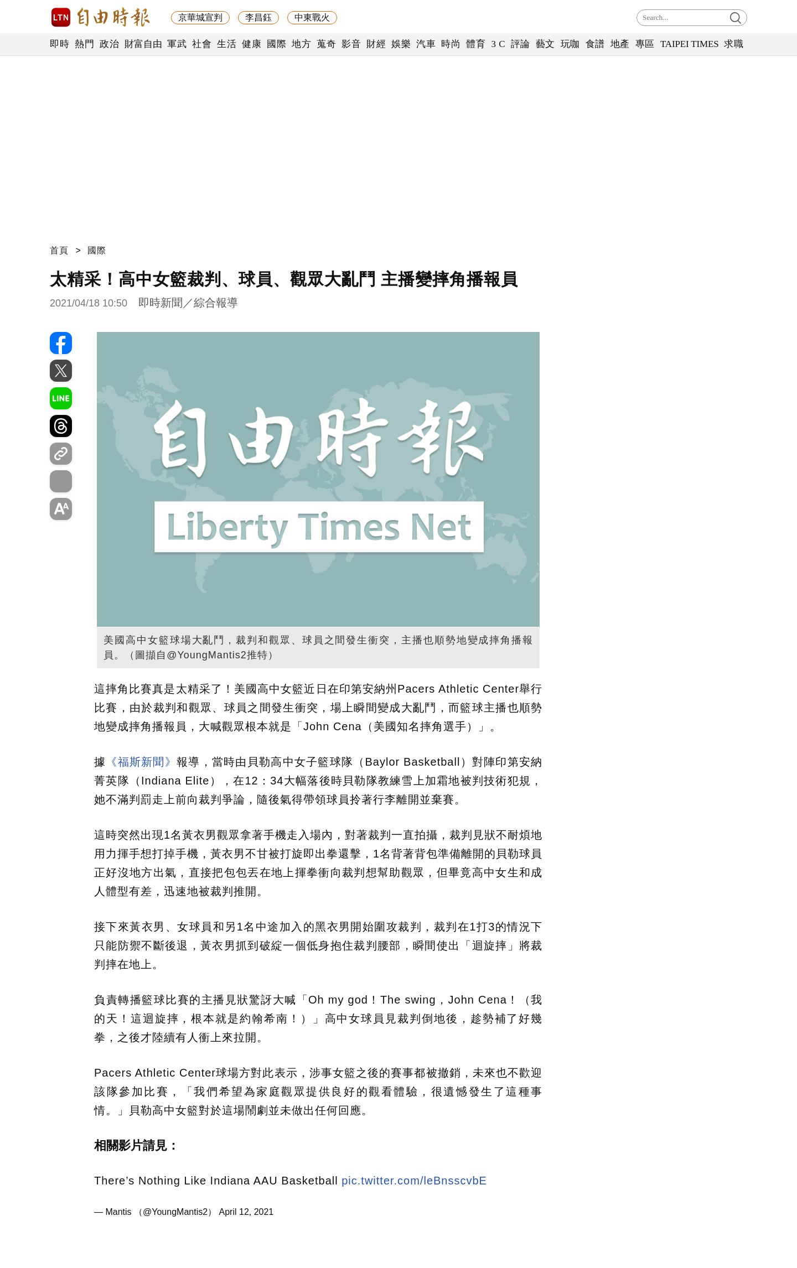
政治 (109, 44)
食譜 (595, 44)
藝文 (545, 44)
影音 (351, 44)
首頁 (59, 250)
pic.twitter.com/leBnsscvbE (414, 1181)
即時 (59, 44)
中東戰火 (312, 17)
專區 (645, 44)
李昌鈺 (258, 17)
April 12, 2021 (246, 1212)
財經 (376, 44)
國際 (276, 44)
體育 (475, 44)
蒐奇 (326, 44)
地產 (620, 44)
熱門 (84, 44)
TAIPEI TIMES (689, 44)
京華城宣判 (200, 17)
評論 (520, 44)
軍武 (177, 44)
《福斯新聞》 (141, 762)
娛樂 (401, 44)
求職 (733, 44)
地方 (301, 44)
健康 (251, 44)
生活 (226, 44)
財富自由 (143, 44)
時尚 (450, 44)
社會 (201, 44)
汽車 (426, 44)
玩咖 (570, 44)
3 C (498, 44)
